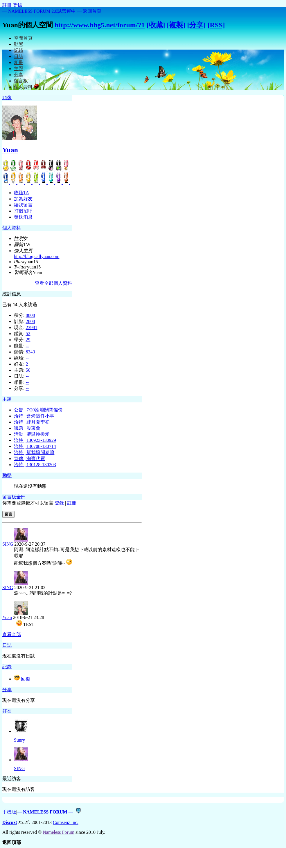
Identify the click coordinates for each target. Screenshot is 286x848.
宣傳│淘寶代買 (29, 458)
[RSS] (216, 25)
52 (28, 333)
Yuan (10, 150)
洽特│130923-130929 (35, 440)
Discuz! (9, 822)
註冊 (7, 5)
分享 (18, 74)
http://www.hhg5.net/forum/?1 (100, 25)
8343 (30, 351)
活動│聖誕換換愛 (32, 434)
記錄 (18, 50)
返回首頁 (92, 11)
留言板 (21, 80)
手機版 (9, 811)
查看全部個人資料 (53, 283)
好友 (7, 711)
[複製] (176, 25)
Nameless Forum (58, 832)
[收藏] (156, 25)
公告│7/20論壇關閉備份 (38, 409)
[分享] (196, 25)
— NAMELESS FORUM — (45, 811)
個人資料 (23, 86)
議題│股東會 (27, 428)
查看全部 (11, 634)
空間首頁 (23, 38)
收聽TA (21, 192)
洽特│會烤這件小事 (34, 415)
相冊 (18, 62)
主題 (18, 68)
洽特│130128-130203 (35, 464)
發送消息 (23, 217)
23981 (31, 327)
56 (28, 370)
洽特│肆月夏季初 (32, 422)
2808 (30, 321)
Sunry (19, 740)
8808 (30, 315)
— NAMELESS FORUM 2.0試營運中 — (42, 11)
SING (7, 544)
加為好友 (23, 198)
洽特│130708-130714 (35, 446)
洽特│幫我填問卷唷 (34, 452)
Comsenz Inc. (65, 822)
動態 (18, 44)
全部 (21, 496)
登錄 (17, 5)
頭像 (7, 97)
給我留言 (23, 204)
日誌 (18, 56)
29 (28, 339)
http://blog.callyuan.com (36, 256)
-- (27, 345)
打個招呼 (23, 210)
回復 (25, 678)
